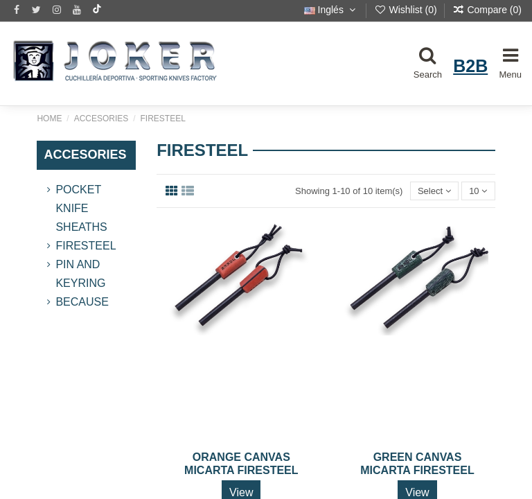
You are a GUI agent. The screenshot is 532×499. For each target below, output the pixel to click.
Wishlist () (407, 9)
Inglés (331, 9)
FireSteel (85, 246)
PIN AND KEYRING (80, 274)
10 (478, 191)
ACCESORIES (85, 154)
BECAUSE (81, 302)
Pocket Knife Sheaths (81, 208)
